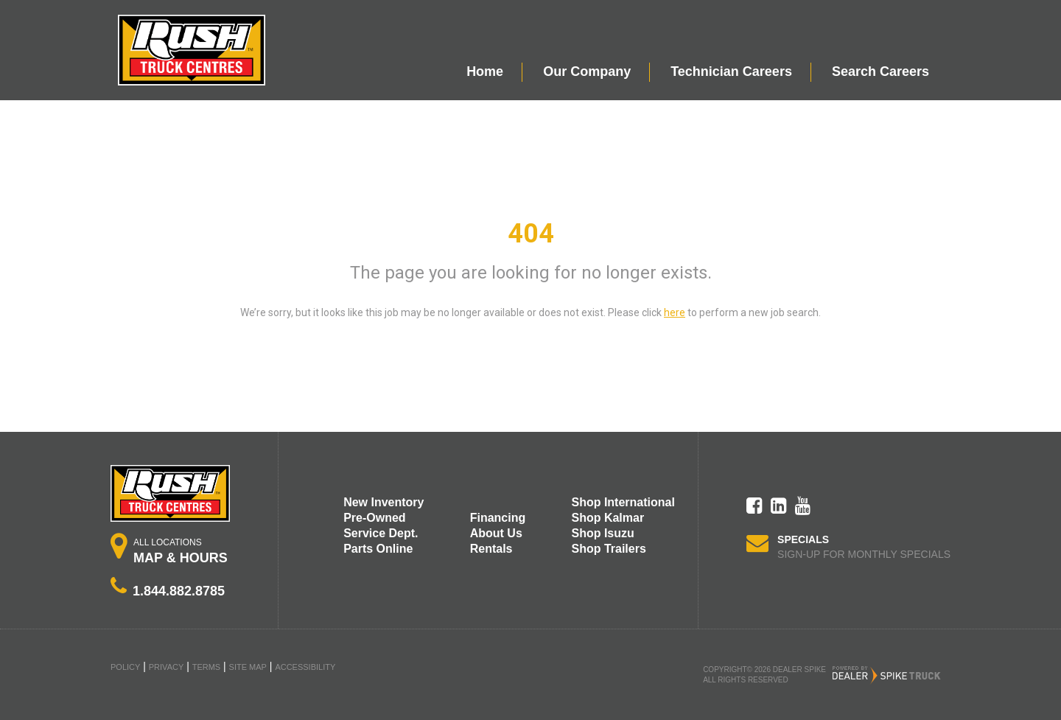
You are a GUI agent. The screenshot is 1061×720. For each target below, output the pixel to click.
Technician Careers (731, 71)
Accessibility (305, 667)
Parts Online (378, 548)
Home (484, 71)
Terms (206, 667)
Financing (498, 517)
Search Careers (880, 71)
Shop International (622, 502)
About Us (496, 533)
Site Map (248, 667)
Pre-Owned (374, 517)
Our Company (587, 71)
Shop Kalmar (607, 517)
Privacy (166, 667)
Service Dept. (380, 533)
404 (531, 233)
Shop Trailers (608, 548)
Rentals (491, 548)
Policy (125, 667)
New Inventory (383, 502)
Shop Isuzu (602, 533)
